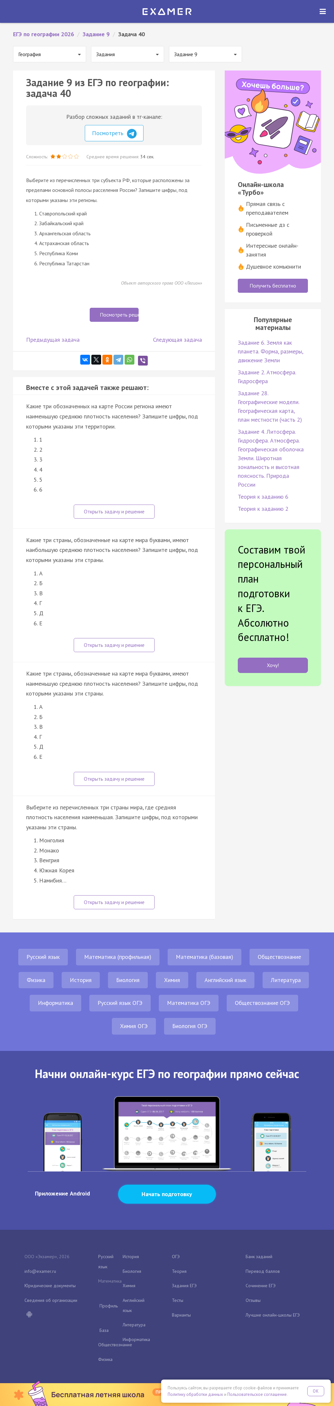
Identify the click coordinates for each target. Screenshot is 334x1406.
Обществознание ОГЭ (262, 1003)
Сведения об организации (50, 1300)
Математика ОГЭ (188, 1003)
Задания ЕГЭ (184, 1286)
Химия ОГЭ (134, 1026)
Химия (172, 980)
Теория (179, 1271)
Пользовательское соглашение (257, 1394)
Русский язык (43, 957)
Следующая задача (177, 339)
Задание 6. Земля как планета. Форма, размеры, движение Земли (270, 351)
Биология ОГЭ (189, 1026)
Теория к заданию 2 (263, 508)
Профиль (108, 1306)
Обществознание (279, 957)
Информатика (55, 1003)
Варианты (181, 1315)
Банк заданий (259, 1256)
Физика (36, 980)
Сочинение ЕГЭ (261, 1286)
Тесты (177, 1300)
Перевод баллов (263, 1271)
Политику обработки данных (195, 1394)
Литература (286, 980)
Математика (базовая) (204, 957)
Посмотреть (114, 134)
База (104, 1330)
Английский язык (225, 980)
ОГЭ (176, 1256)
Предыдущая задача (53, 339)
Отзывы (253, 1300)
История (81, 980)
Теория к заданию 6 (263, 496)
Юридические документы (50, 1286)
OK (316, 1391)
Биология (128, 980)
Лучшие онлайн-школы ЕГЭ (273, 1315)
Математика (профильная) (117, 957)
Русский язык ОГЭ (120, 1003)
